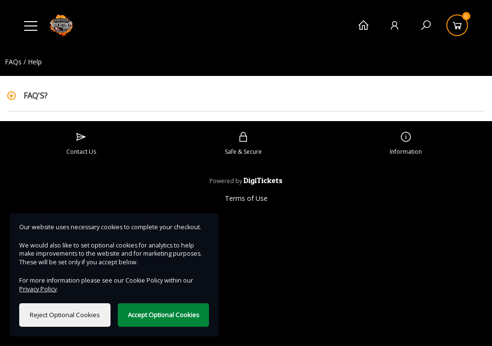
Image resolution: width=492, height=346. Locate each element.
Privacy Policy (38, 289)
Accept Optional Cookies (163, 314)
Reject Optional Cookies (65, 314)
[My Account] (395, 25)
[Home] (363, 25)
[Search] (426, 25)
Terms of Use (246, 198)
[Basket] (457, 25)
